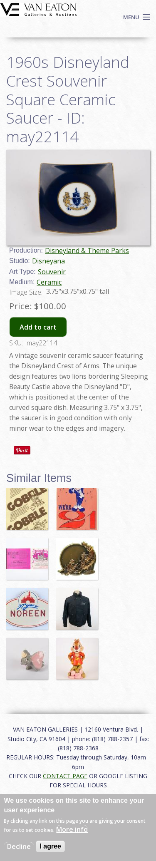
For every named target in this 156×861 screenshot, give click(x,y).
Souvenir (52, 271)
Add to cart (38, 327)
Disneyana (48, 260)
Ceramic (49, 282)
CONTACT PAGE (65, 776)
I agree (50, 846)
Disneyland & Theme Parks (87, 250)
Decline (19, 846)
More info (72, 829)
